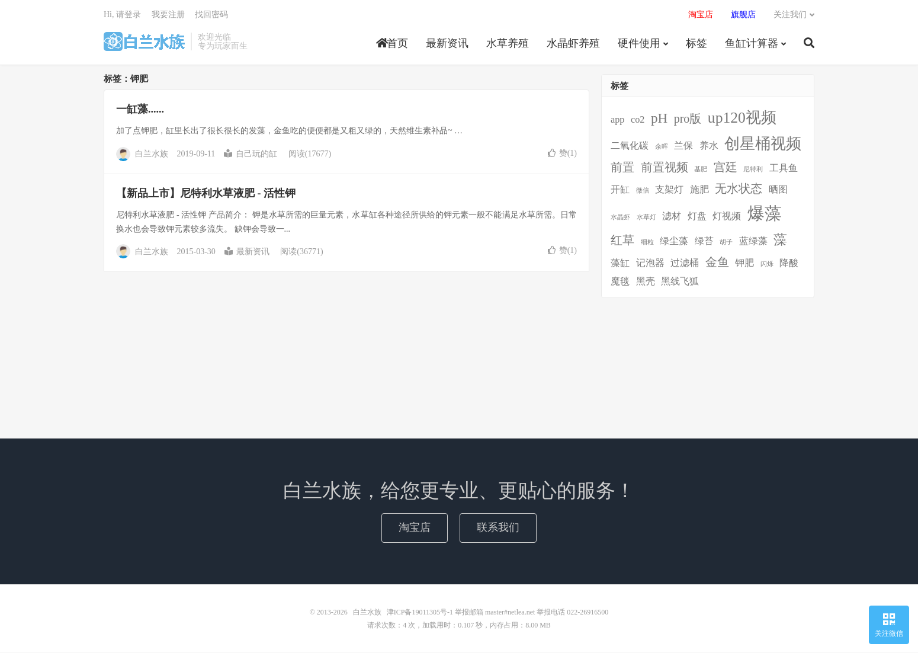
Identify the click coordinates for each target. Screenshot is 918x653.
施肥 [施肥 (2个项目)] (699, 190)
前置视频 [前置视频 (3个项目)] (664, 167)
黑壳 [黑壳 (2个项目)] (645, 282)
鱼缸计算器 (751, 44)
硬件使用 (639, 44)
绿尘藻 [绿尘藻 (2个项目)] (674, 241)
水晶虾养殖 (573, 44)
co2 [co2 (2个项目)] (637, 120)
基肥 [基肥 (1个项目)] (700, 170)
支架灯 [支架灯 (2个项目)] (669, 190)
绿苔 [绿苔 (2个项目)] (704, 241)
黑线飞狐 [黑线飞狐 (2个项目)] (680, 282)
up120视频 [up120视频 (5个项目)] (742, 118)
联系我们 (498, 528)
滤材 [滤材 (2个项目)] (671, 216)
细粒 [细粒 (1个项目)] (647, 242)
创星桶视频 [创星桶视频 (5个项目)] (762, 144)
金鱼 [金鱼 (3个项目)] (717, 262)
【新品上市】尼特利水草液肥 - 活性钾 (206, 194)
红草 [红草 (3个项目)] (622, 240)
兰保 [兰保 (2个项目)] (683, 146)
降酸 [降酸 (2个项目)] (788, 263)
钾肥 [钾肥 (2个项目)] (744, 263)
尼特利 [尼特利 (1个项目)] (753, 170)
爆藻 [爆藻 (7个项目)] (764, 213)
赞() (562, 153)
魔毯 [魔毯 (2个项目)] (620, 282)
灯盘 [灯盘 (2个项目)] (697, 216)
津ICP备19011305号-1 (420, 613)
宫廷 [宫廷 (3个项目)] (725, 167)
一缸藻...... (140, 110)
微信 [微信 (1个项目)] (642, 191)
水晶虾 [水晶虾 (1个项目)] (620, 217)
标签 (696, 44)
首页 (392, 44)
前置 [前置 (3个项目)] (622, 167)
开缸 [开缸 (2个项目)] (620, 190)
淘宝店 (415, 528)
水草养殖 (507, 44)
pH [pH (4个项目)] (659, 118)
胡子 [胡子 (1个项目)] (726, 242)
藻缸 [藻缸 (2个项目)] (620, 263)
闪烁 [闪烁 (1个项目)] (766, 264)
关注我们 (790, 15)
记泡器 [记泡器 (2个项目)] (650, 263)
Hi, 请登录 (122, 15)
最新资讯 (447, 44)
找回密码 (211, 15)
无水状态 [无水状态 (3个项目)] (738, 189)
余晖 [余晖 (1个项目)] (661, 147)
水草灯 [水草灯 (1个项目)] (646, 217)
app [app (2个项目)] (617, 120)
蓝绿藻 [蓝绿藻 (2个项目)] (753, 241)
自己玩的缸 (250, 154)
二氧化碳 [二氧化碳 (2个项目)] (630, 146)
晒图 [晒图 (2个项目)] (778, 190)
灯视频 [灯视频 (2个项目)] (726, 216)
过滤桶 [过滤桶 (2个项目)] (684, 263)
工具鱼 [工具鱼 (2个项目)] (783, 169)
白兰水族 (144, 42)
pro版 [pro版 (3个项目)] (688, 119)
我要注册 (168, 15)
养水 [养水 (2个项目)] (708, 146)
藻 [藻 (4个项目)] (780, 240)
